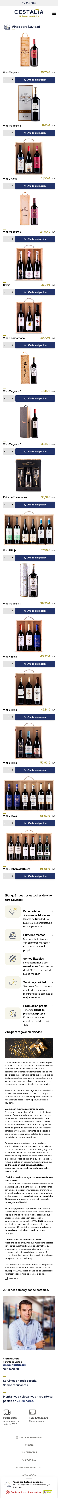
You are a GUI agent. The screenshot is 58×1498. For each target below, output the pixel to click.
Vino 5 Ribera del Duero (16, 869)
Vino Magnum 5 (12, 391)
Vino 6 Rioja (10, 709)
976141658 (29, 1460)
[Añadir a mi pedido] (9, 80)
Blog (29, 1445)
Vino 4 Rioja (10, 656)
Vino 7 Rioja (10, 816)
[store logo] (29, 13)
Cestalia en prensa (29, 1437)
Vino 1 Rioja (9, 550)
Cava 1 (6, 285)
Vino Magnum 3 (12, 125)
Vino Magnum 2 (12, 232)
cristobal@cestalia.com (14, 1365)
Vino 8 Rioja (10, 762)
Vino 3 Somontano (14, 338)
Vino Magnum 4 (12, 603)
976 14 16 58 (11, 1369)
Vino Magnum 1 (12, 72)
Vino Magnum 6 (12, 444)
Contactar (29, 1452)
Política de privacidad (29, 1467)
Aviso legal (29, 1474)
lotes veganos (31, 1090)
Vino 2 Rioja (10, 178)
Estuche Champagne (15, 497)
